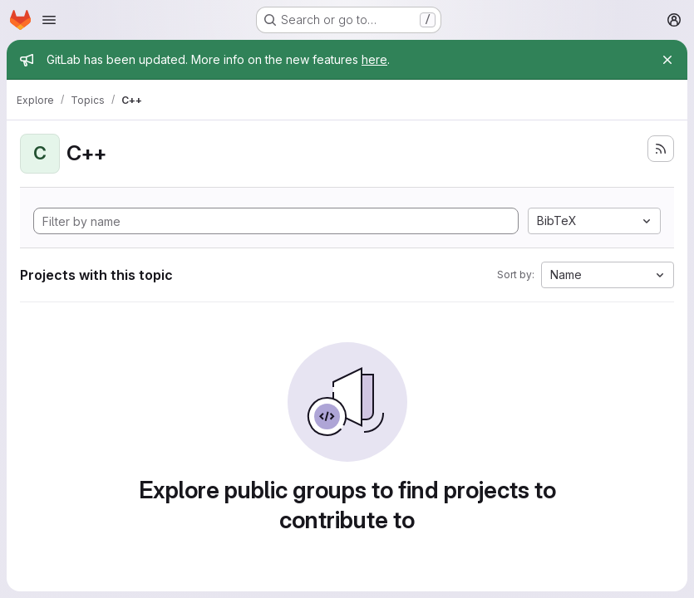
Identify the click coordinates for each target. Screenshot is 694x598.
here (374, 59)
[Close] (667, 60)
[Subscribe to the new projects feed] (660, 148)
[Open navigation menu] (49, 20)
